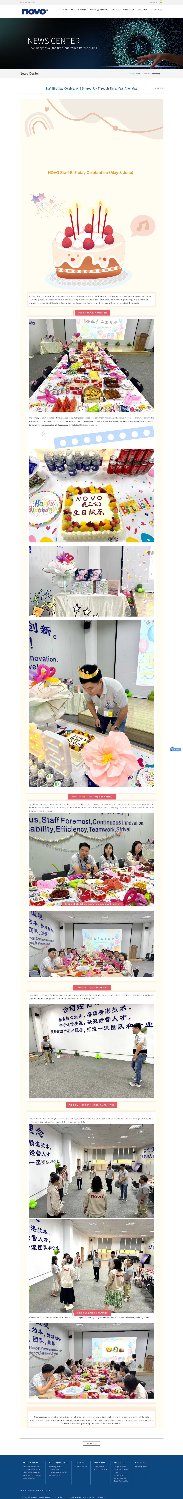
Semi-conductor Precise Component (32, 1472)
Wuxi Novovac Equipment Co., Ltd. (39, 1490)
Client (116, 1472)
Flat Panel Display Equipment (32, 1467)
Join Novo (116, 10)
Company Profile (120, 1467)
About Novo (142, 10)
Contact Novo (156, 10)
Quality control (54, 1469)
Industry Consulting (152, 73)
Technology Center (55, 1467)
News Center (128, 10)
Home (65, 10)
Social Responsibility (121, 1481)
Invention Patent (54, 1475)
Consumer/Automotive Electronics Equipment (32, 1469)
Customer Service (29, 1478)
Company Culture (120, 1478)
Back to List (92, 1444)
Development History (121, 1469)
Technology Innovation (99, 10)
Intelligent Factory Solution (32, 1475)
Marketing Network (141, 1467)
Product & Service (78, 10)
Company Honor (119, 1475)
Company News (134, 73)
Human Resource (81, 1467)
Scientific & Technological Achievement (58, 1472)
